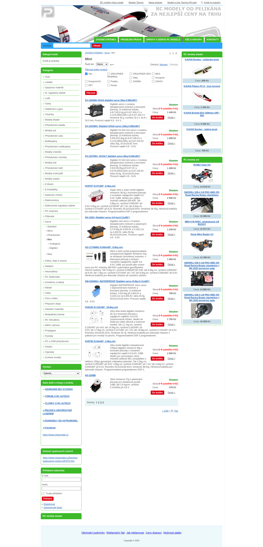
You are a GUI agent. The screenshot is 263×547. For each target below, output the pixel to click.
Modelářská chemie (54, 314)
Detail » (171, 117)
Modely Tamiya (136, 2)
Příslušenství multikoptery (58, 146)
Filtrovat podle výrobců (96, 69)
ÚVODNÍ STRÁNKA (106, 39)
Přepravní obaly (53, 303)
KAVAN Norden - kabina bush (201, 129)
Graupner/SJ (94, 81)
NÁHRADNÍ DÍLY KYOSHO (59, 389)
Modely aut (50, 130)
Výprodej (49, 352)
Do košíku (157, 117)
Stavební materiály (54, 309)
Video (48, 293)
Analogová (55, 243)
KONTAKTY (213, 39)
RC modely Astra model (111, 2)
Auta (47, 77)
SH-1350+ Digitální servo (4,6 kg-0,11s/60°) (107, 217)
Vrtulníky (49, 114)
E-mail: (45, 475)
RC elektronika (52, 277)
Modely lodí (51, 162)
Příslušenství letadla (55, 125)
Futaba (114, 81)
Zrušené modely (53, 357)
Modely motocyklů (54, 173)
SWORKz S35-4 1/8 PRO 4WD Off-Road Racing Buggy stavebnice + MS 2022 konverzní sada (202, 266)
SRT (90, 85)
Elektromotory (52, 200)
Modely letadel (52, 119)
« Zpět (165, 411)
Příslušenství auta (54, 136)
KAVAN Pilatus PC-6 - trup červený (202, 86)
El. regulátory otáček (55, 93)
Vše (90, 74)
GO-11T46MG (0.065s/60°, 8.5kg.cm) (104, 247)
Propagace (50, 330)
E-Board (49, 184)
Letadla (48, 82)
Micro (50, 231)
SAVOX (159, 81)
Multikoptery (51, 141)
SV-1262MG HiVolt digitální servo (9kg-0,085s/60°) (111, 100)
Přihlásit (47, 498)
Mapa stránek (155, 2)
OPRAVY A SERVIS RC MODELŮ (163, 39)
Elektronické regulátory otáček (60, 205)
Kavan (114, 85)
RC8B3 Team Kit (201, 165)
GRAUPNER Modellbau (115, 75)
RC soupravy (51, 211)
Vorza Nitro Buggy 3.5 (202, 234)
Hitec (135, 77)
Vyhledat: (47, 45)
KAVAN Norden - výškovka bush (202, 59)
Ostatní (48, 346)
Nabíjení (49, 266)
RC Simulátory (52, 320)
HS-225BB (90, 375)
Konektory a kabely (54, 282)
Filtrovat (91, 93)
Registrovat (49, 504)
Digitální (54, 248)
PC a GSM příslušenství (57, 341)
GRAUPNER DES (142, 74)
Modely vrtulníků (53, 152)
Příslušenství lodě (54, 168)
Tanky (48, 103)
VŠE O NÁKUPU (193, 39)
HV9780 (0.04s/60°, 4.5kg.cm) (100, 341)
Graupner (160, 77)
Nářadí (48, 287)
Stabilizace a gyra (54, 109)
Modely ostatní (52, 179)
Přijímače (49, 216)
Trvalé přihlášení (54, 493)
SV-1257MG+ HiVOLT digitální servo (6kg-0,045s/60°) (112, 156)
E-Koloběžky (51, 189)
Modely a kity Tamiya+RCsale (182, 2)
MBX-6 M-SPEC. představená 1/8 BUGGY (202, 223)
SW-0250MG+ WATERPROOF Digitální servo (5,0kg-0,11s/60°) (117, 281)
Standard (52, 226)
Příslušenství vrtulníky (56, 157)
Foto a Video (51, 298)
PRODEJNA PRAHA (131, 39)
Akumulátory (51, 271)
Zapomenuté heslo (53, 507)
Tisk (176, 411)
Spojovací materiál (54, 87)
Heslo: (45, 484)
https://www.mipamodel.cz (56, 435)
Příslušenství (53, 235)
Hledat (97, 45)
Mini (49, 239)
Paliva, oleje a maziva (56, 261)
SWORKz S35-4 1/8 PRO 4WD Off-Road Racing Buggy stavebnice (202, 193)
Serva (107, 53)
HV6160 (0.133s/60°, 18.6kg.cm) (101, 307)
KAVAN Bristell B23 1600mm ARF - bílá (202, 114)
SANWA (137, 81)
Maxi (49, 254)
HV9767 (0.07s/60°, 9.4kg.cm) (100, 186)
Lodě (47, 98)
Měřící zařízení (52, 325)
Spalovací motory (53, 195)
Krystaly (49, 336)
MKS (157, 74)
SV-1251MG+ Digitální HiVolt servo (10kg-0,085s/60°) (112, 126)
